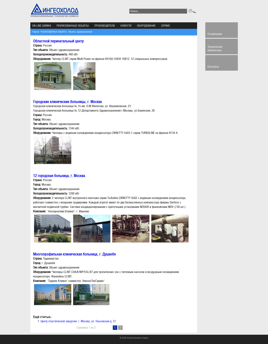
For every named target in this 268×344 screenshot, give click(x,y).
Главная (35, 31)
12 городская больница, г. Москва (59, 175)
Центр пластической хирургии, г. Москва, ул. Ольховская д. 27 (78, 321)
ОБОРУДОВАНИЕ (146, 25)
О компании (215, 34)
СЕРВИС (165, 25)
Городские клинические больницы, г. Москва (67, 101)
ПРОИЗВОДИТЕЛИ (104, 25)
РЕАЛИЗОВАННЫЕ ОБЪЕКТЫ (73, 25)
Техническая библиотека (215, 48)
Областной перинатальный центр (58, 41)
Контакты (213, 66)
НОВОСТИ (125, 25)
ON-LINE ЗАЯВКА (41, 25)
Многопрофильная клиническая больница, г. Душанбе (74, 254)
